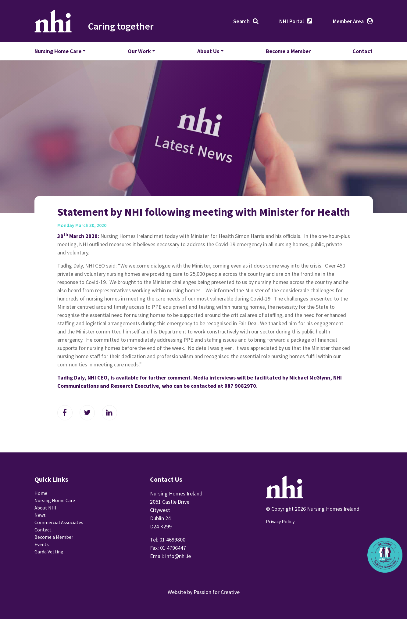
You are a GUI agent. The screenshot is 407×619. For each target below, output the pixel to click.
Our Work (139, 51)
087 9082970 (240, 385)
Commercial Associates (58, 522)
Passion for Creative (217, 592)
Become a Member (288, 51)
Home (40, 493)
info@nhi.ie (178, 556)
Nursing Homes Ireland (53, 21)
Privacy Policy (280, 521)
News (40, 515)
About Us (208, 51)
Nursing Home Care (57, 51)
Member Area (348, 21)
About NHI (45, 508)
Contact (362, 51)
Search (241, 21)
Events (41, 544)
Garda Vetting (48, 552)
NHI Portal (291, 21)
